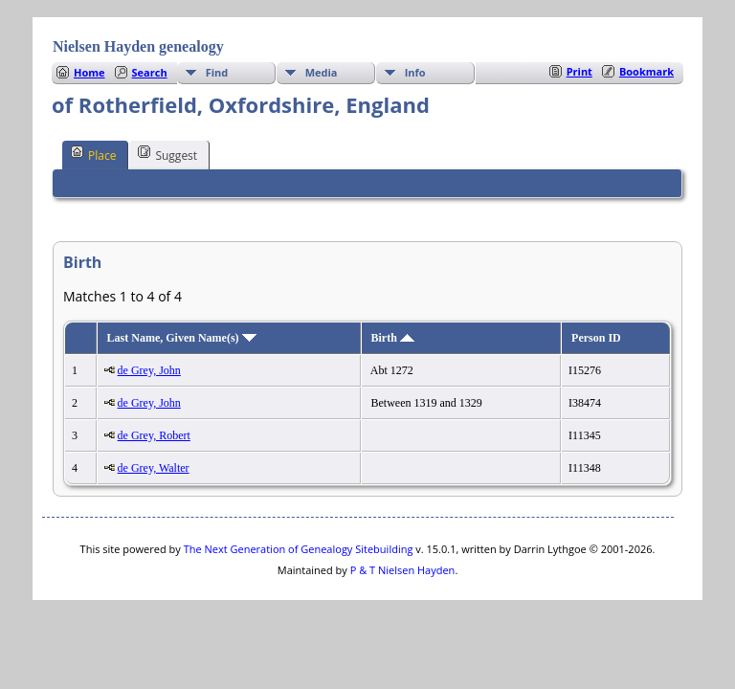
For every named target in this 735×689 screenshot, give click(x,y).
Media (321, 72)
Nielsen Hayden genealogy (138, 46)
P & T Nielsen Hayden (403, 570)
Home (89, 72)
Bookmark (646, 71)
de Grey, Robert (154, 435)
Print (579, 71)
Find (217, 72)
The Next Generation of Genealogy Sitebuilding (298, 549)
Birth (392, 337)
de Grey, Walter (153, 468)
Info (415, 72)
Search (149, 72)
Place (93, 154)
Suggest (167, 154)
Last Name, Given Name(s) (181, 337)
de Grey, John (149, 370)
